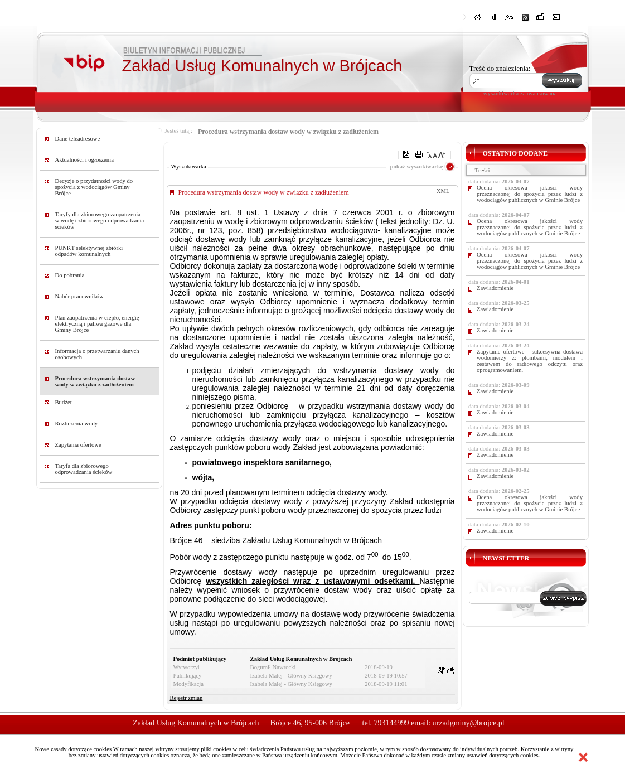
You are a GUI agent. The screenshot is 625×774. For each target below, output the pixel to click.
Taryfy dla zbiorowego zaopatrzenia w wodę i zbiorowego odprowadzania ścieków (99, 220)
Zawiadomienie (495, 288)
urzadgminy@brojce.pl (469, 723)
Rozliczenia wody (76, 423)
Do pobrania (70, 275)
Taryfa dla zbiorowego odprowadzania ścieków (84, 469)
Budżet (63, 402)
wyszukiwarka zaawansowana (520, 93)
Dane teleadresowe (77, 139)
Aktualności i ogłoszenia (84, 160)
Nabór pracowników (79, 296)
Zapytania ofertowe (78, 445)
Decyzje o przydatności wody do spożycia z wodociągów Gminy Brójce (94, 187)
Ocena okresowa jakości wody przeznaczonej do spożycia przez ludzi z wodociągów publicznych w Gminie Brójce (530, 194)
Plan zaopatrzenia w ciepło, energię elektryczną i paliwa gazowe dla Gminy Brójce (97, 324)
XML (443, 191)
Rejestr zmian (186, 698)
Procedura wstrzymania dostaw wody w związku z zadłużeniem (95, 381)
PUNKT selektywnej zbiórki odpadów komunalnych (89, 251)
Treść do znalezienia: (500, 68)
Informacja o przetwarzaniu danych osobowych (97, 354)
